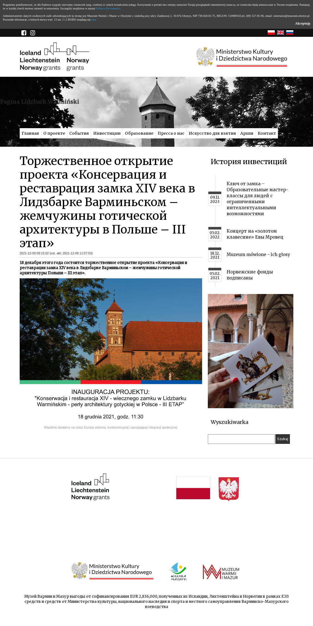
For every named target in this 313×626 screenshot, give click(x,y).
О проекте (54, 133)
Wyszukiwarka (229, 422)
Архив (246, 133)
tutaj (93, 19)
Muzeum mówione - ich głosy (258, 254)
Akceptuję (302, 23)
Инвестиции (107, 133)
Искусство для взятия (212, 133)
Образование (139, 133)
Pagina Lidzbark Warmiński (39, 101)
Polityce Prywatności (108, 8)
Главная (30, 133)
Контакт (267, 133)
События (79, 133)
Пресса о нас (171, 133)
